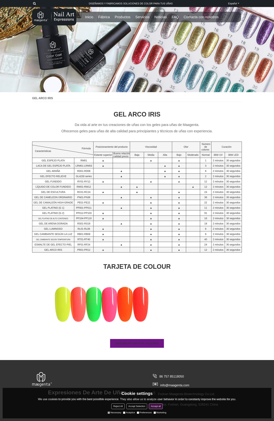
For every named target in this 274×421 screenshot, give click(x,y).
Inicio (89, 17)
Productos (123, 17)
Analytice (129, 412)
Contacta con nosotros (201, 17)
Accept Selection (136, 406)
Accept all (156, 406)
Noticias (160, 17)
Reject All (118, 406)
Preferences (144, 412)
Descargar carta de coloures (137, 343)
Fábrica (104, 17)
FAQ (175, 17)
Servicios (142, 17)
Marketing (160, 412)
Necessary (114, 412)
